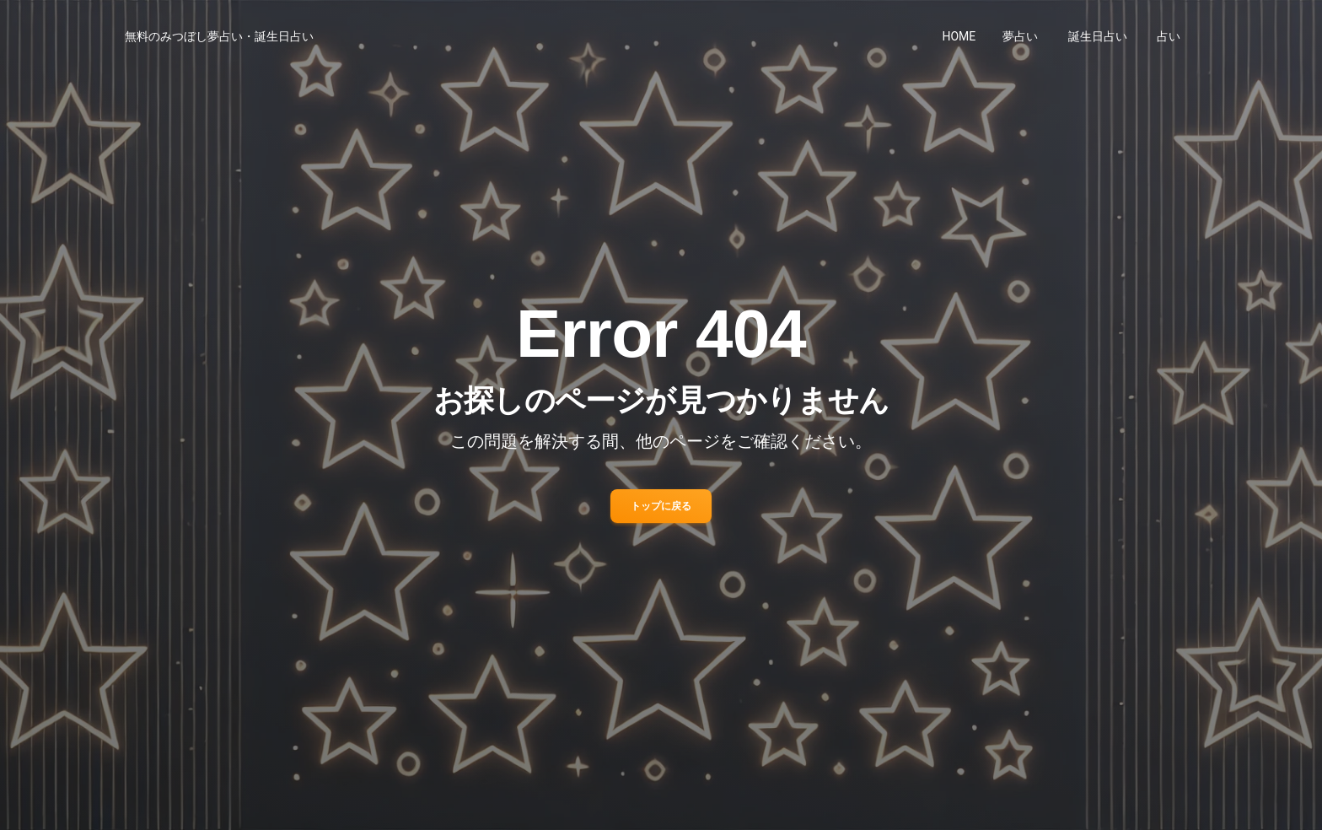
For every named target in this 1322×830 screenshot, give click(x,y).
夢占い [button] (1020, 36)
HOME (959, 36)
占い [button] (1168, 36)
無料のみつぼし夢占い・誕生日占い (219, 36)
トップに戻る (661, 506)
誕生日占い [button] (1097, 36)
